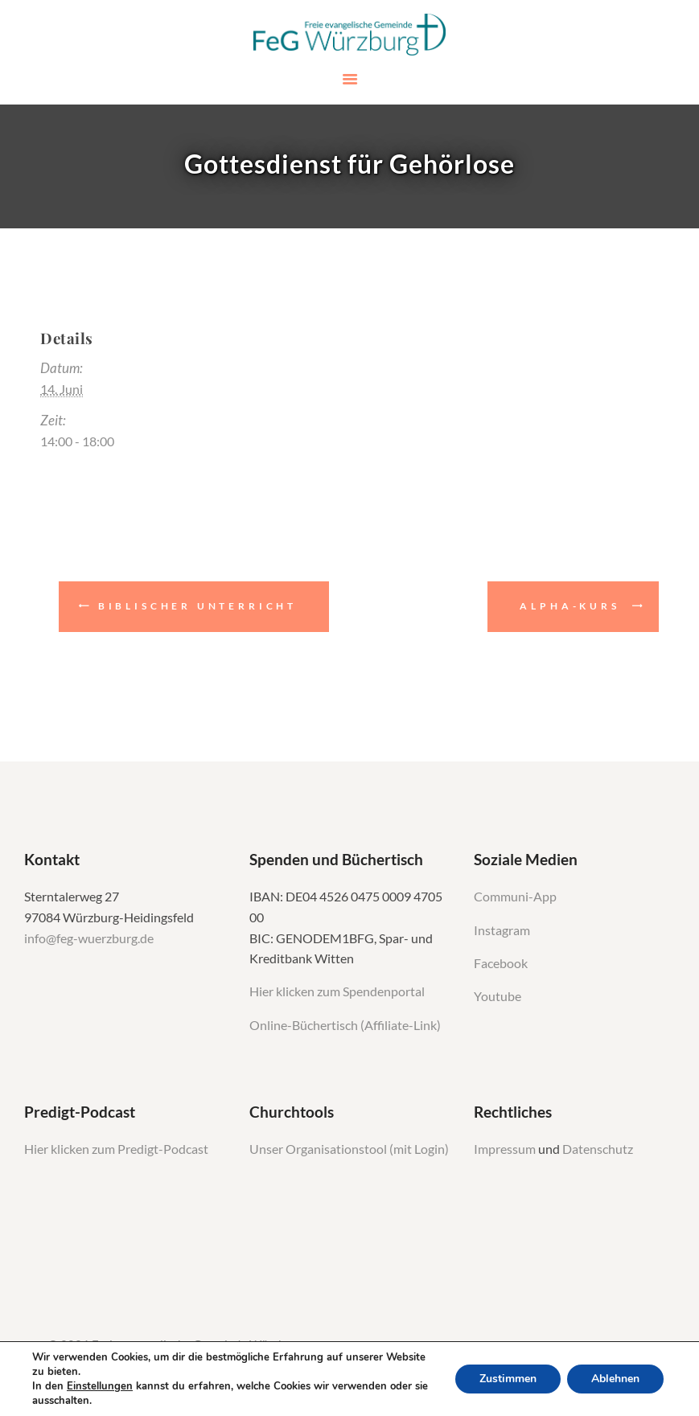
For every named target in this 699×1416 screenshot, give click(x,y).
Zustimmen (508, 1378)
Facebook (501, 963)
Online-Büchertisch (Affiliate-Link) (345, 1025)
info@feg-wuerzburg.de (89, 938)
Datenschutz (597, 1149)
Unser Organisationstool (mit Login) (349, 1149)
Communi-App (515, 896)
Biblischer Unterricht (197, 606)
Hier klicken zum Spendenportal (337, 991)
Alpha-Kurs (569, 606)
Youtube (497, 996)
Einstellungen (100, 1386)
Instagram (503, 930)
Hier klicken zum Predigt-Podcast (116, 1149)
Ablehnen (615, 1378)
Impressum (506, 1149)
